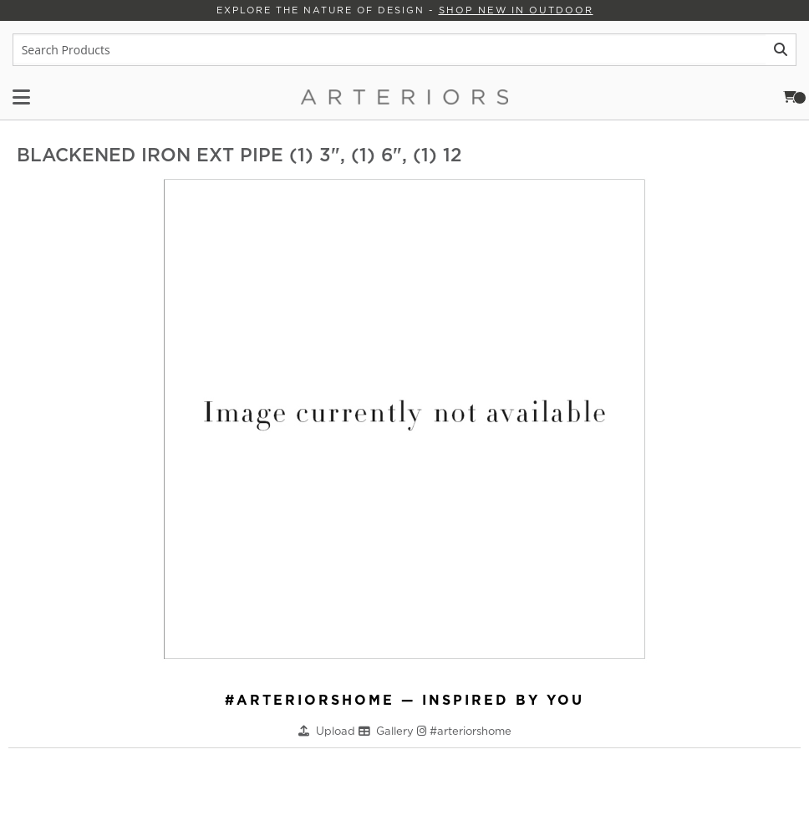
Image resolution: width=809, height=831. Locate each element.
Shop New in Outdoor (515, 10)
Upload (337, 730)
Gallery (396, 730)
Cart (794, 97)
